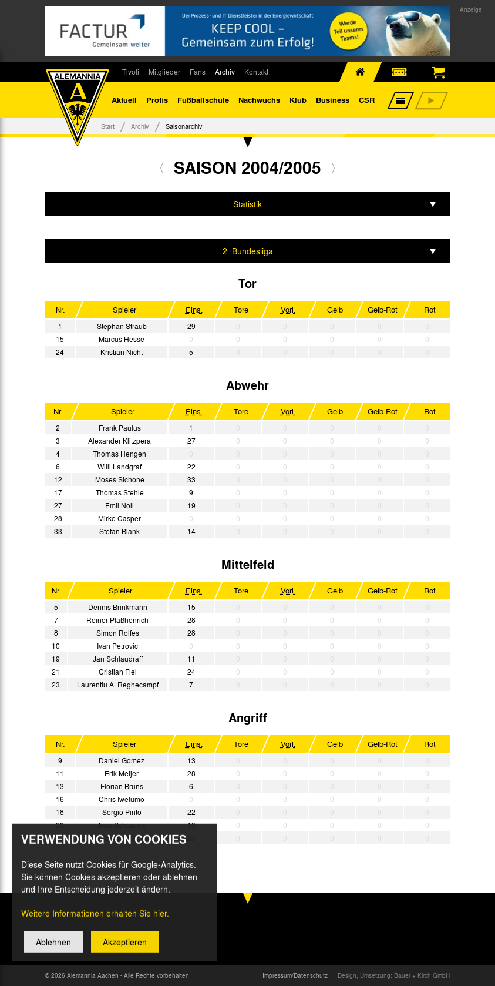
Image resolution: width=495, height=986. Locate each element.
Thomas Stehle (120, 492)
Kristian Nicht (121, 352)
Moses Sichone (119, 479)
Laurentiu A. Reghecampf (118, 684)
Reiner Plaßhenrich (117, 620)
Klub (298, 99)
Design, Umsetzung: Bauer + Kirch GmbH (394, 975)
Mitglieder (164, 71)
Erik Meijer (122, 773)
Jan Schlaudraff (118, 658)
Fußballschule (203, 99)
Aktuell (124, 99)
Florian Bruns (121, 786)
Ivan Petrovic (117, 645)
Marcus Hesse (121, 339)
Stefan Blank (119, 531)
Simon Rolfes (117, 633)
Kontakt (256, 71)
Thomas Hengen (119, 453)
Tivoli (130, 71)
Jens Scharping (122, 825)
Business (332, 99)
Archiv (225, 71)
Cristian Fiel (118, 671)
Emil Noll (119, 505)
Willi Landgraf (119, 466)
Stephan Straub (122, 326)
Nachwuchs (259, 99)
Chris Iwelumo (121, 799)
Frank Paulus (120, 427)
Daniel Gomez (121, 760)
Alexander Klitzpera (119, 440)
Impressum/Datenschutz (295, 975)
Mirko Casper (119, 518)
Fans (198, 71)
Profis (157, 99)
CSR (367, 99)
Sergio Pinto (122, 812)
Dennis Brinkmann (117, 607)
